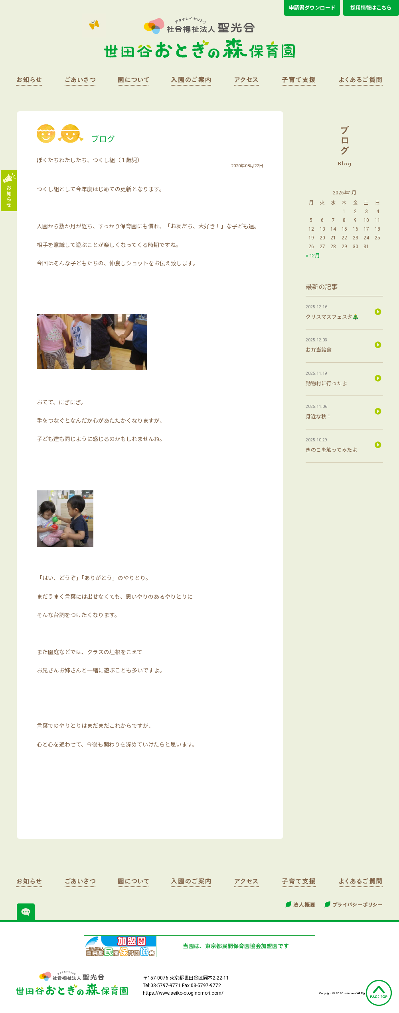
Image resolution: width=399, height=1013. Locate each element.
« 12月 (313, 256)
